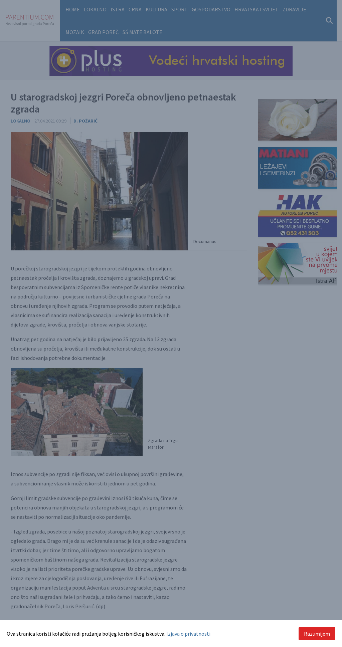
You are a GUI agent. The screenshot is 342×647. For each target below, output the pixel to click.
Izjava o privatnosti (188, 633)
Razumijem (317, 633)
